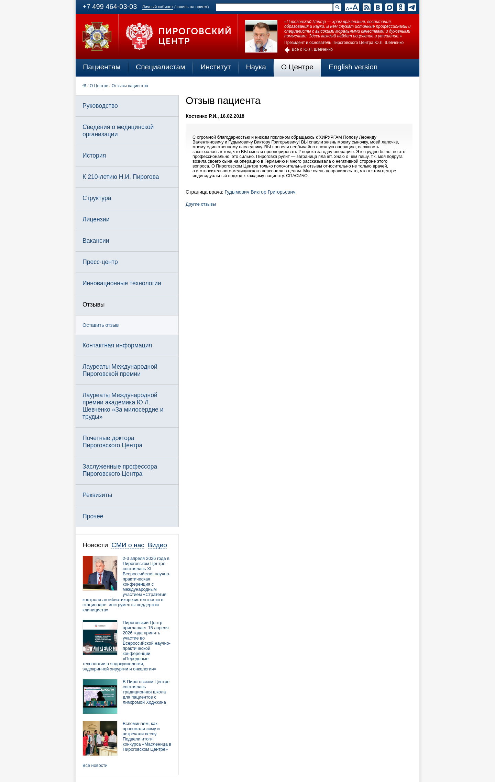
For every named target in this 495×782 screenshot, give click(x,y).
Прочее (92, 516)
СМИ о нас (127, 545)
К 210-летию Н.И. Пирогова (120, 176)
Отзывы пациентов (130, 85)
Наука (256, 67)
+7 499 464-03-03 (109, 6)
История (94, 155)
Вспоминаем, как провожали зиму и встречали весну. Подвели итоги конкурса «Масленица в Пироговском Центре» (147, 736)
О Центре (297, 67)
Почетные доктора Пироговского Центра (112, 442)
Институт (215, 67)
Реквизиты (97, 495)
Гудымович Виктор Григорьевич (260, 192)
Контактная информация (117, 345)
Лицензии (95, 219)
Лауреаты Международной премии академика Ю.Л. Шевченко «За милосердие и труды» (123, 406)
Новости (95, 545)
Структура (96, 198)
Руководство (100, 105)
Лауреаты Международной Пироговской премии (119, 370)
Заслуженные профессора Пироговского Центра (119, 470)
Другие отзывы (201, 204)
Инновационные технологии (121, 283)
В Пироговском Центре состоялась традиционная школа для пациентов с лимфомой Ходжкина (146, 692)
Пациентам (101, 67)
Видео (157, 545)
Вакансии (95, 240)
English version (353, 67)
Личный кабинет (157, 6)
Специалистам (160, 67)
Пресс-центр (100, 261)
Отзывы (93, 304)
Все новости (95, 765)
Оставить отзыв (100, 325)
